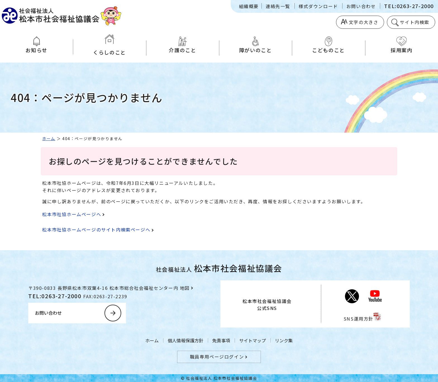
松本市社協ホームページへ (71, 214)
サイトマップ (252, 340)
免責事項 (221, 340)
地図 (185, 288)
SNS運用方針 (358, 318)
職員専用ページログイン (217, 356)
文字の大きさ (364, 22)
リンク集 (284, 340)
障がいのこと (255, 45)
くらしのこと (109, 45)
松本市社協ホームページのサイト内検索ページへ (96, 229)
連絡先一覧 (278, 6)
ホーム (48, 138)
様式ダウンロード (318, 6)
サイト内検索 (414, 22)
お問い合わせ (361, 6)
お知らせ (36, 45)
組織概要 (249, 6)
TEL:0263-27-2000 (409, 5)
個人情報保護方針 (185, 340)
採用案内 (401, 45)
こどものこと (328, 45)
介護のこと (182, 45)
